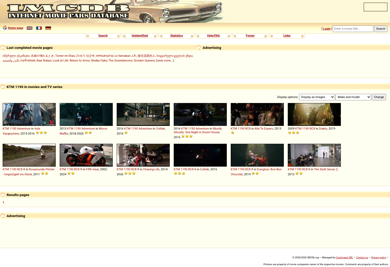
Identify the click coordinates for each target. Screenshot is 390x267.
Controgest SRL (344, 257)
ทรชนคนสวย (104, 56)
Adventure (23, 128)
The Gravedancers (120, 60)
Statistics (176, 35)
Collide (160, 128)
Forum (250, 35)
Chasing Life (151, 169)
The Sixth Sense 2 (326, 169)
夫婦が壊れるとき (42, 56)
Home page (15, 28)
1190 (13, 128)
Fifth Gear (92, 169)
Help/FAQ (213, 35)
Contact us (362, 257)
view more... (165, 60)
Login (326, 28)
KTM (6, 128)
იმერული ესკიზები (16, 56)
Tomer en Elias (65, 56)
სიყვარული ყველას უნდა (175, 56)
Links (286, 35)
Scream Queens (144, 60)
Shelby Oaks (99, 60)
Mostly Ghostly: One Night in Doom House (198, 130)
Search (102, 35)
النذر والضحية (10, 60)
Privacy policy (378, 257)
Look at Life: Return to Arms (71, 60)
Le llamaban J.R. (125, 56)
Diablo (323, 128)
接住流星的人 (146, 56)
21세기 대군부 (85, 56)
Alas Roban (43, 60)
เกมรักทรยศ (27, 60)
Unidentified (140, 35)
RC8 (248, 128)
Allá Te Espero (263, 128)
